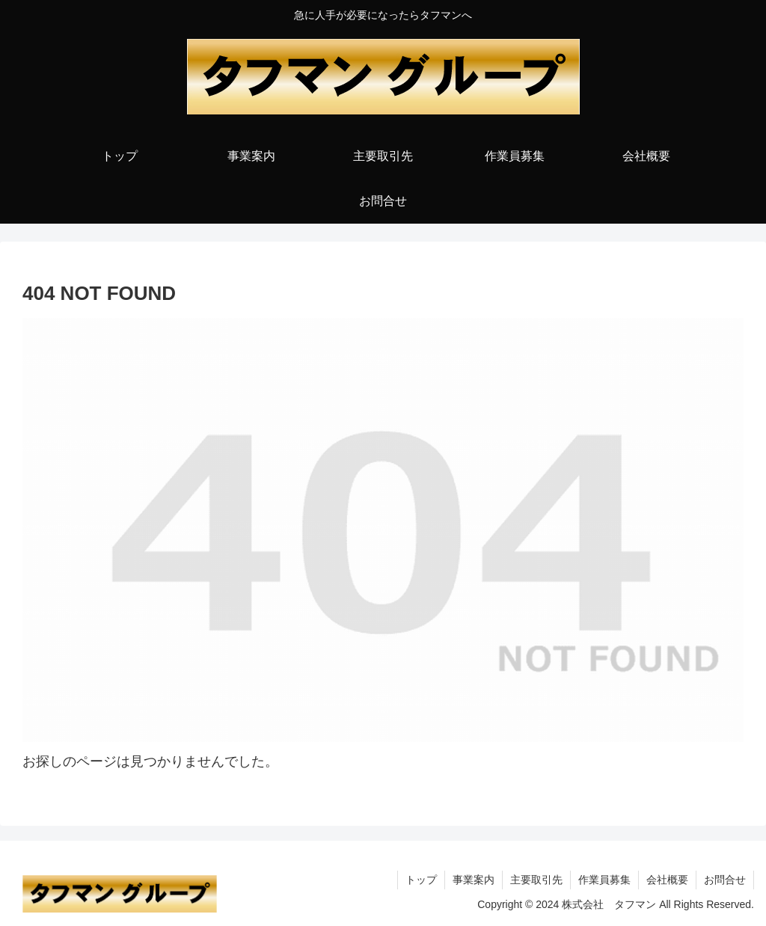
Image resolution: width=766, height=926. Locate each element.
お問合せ (725, 880)
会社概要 (667, 880)
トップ (421, 880)
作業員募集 (604, 880)
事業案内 (473, 880)
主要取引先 (536, 880)
